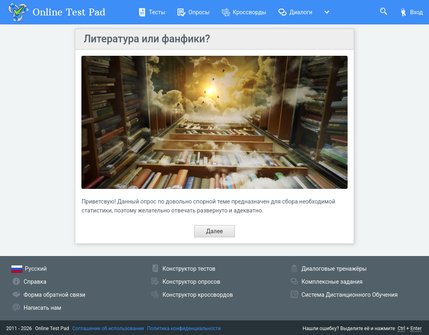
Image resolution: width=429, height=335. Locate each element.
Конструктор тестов (188, 268)
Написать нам (42, 307)
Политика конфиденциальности (184, 328)
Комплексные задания (332, 281)
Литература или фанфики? (146, 39)
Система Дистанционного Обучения (350, 294)
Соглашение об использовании (108, 328)
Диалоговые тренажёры (334, 268)
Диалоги (295, 12)
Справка (35, 281)
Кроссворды (244, 12)
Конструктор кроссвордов (197, 294)
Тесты (151, 12)
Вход (411, 12)
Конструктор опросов (191, 281)
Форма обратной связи (54, 294)
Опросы (193, 12)
